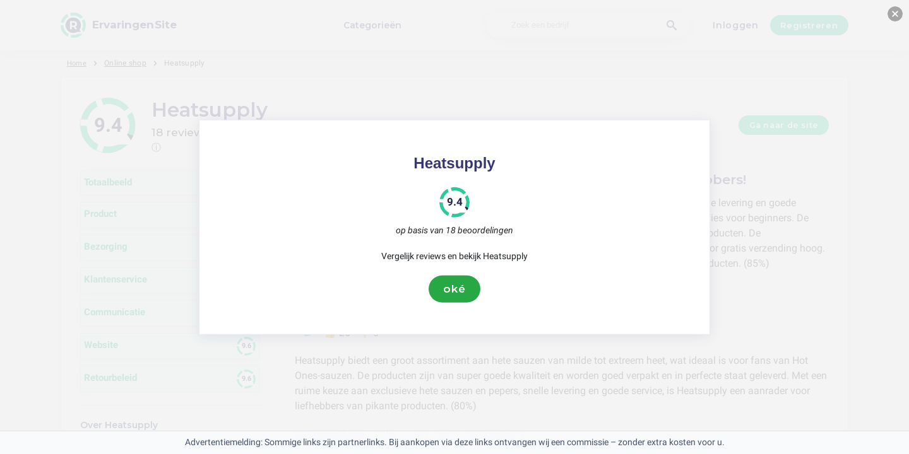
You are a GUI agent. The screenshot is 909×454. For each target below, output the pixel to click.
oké (454, 288)
